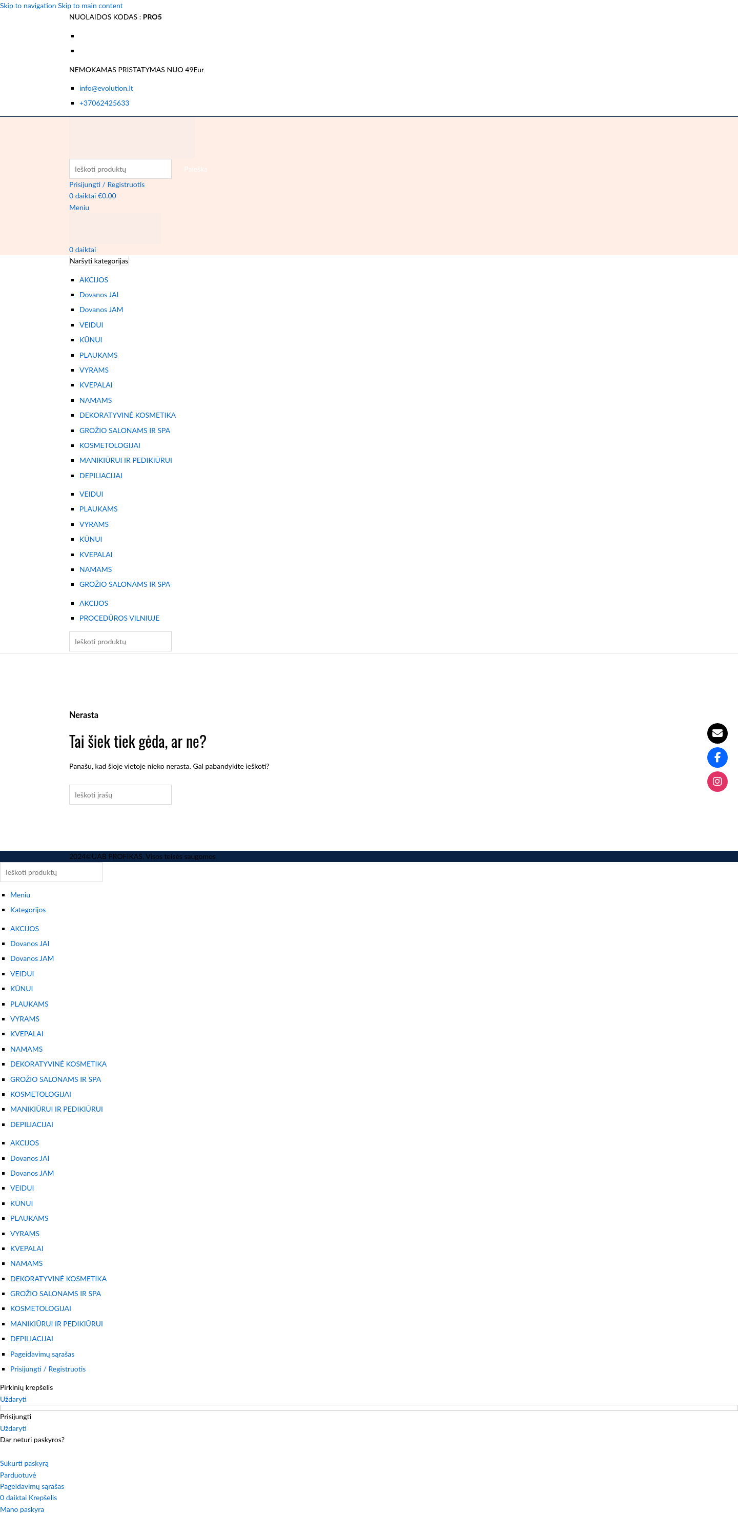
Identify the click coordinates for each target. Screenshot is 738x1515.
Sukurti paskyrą (24, 1463)
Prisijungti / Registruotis (48, 1368)
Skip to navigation (29, 5)
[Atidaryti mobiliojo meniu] (79, 207)
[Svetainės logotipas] (132, 136)
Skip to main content (90, 5)
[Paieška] (120, 169)
